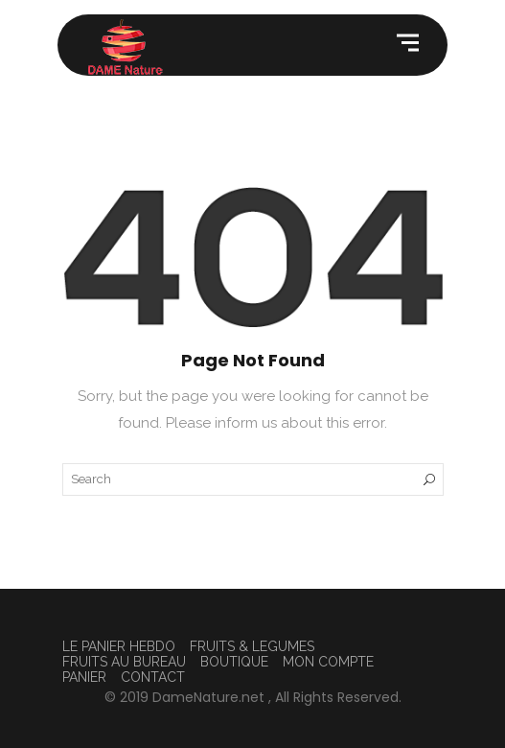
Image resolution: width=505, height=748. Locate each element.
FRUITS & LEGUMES (252, 646)
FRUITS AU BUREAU (124, 661)
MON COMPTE (328, 661)
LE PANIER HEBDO (118, 646)
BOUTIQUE (234, 661)
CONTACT (153, 677)
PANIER (84, 677)
